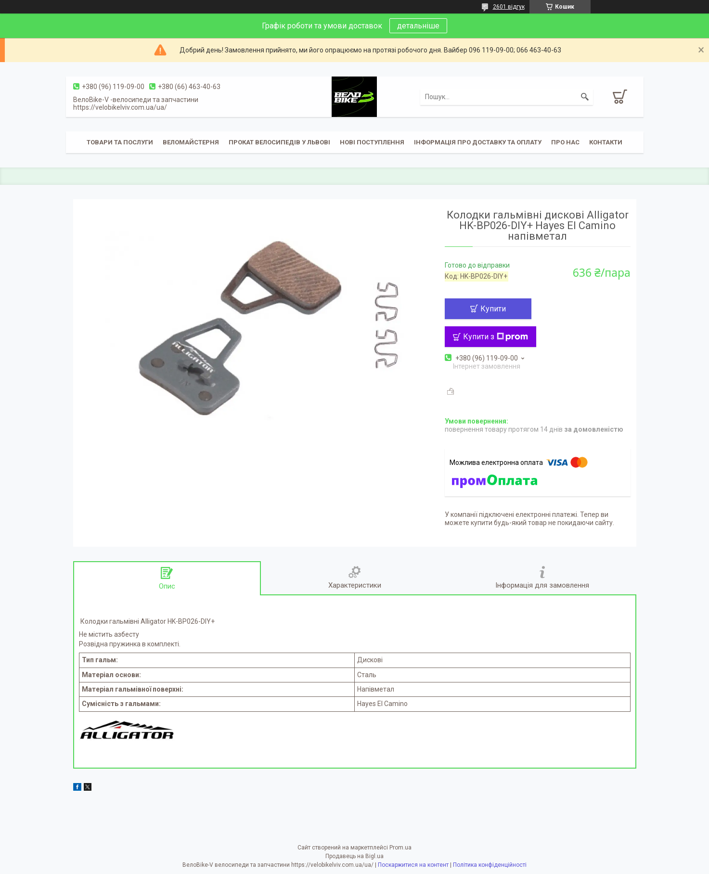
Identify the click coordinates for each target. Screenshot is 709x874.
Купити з (495, 336)
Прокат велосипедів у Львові (279, 142)
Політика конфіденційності (490, 864)
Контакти (605, 142)
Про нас (565, 142)
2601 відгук (509, 6)
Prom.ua (400, 847)
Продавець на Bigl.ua (354, 856)
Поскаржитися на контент (413, 864)
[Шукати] (585, 96)
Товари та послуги (120, 142)
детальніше (418, 25)
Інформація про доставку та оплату (477, 142)
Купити (493, 308)
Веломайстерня (191, 142)
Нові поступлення (372, 142)
